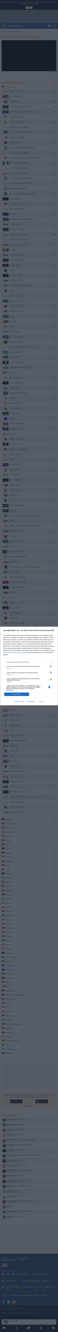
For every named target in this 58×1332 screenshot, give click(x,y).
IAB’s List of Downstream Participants (15, 652)
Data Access (32, 701)
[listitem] (29, 662)
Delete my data (19, 701)
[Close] (54, 631)
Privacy (41, 701)
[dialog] (29, 666)
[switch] (50, 666)
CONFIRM (16, 694)
